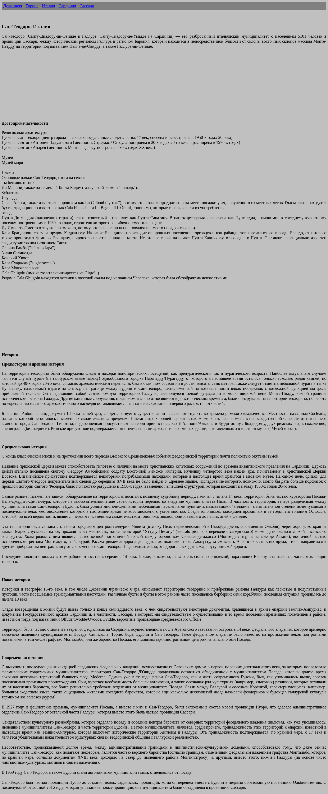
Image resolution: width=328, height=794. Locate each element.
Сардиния (67, 6)
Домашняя (12, 6)
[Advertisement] (127, 87)
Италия (48, 6)
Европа (32, 6)
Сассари (86, 6)
